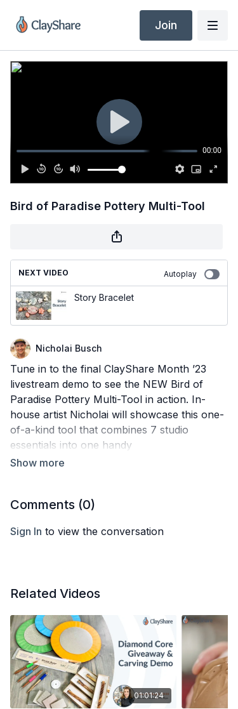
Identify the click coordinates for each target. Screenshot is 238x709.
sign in (26, 531)
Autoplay (192, 274)
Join (166, 25)
